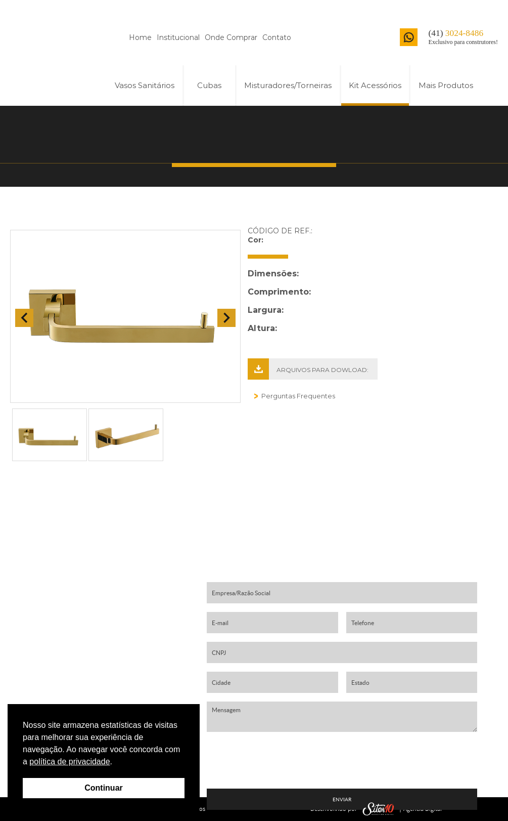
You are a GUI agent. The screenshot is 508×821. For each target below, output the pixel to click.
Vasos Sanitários (144, 85)
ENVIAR (342, 799)
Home (140, 37)
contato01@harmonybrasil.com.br (105, 673)
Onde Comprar (231, 37)
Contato (276, 37)
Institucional (178, 37)
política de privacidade (69, 761)
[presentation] (342, 760)
